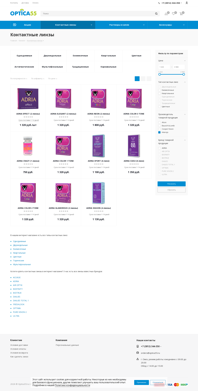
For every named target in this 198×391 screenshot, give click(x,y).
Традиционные (80, 66)
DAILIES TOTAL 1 (21, 300)
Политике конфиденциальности (72, 385)
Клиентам (16, 340)
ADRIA (16, 281)
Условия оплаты (18, 348)
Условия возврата (19, 352)
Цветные (136, 55)
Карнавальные (108, 66)
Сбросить (171, 190)
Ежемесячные (80, 55)
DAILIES (16, 296)
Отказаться (158, 382)
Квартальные (108, 55)
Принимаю (141, 382)
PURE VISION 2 (20, 312)
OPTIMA (17, 308)
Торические (18, 260)
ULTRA (16, 316)
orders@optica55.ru (150, 353)
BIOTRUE (17, 292)
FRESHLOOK (18, 304)
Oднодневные (19, 241)
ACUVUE (16, 277)
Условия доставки (19, 345)
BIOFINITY (18, 289)
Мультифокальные (52, 66)
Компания (61, 340)
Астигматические (24, 66)
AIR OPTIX (17, 285)
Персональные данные (67, 345)
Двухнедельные (52, 55)
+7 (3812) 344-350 (150, 346)
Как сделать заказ (19, 356)
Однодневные (24, 55)
